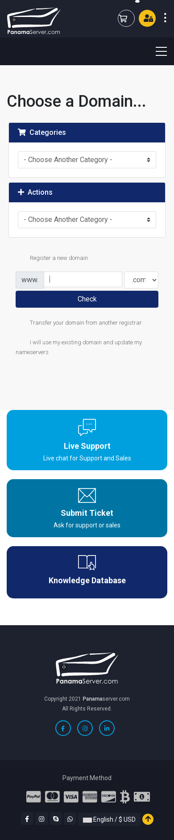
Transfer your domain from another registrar (79, 323)
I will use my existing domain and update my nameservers (79, 346)
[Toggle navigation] (156, 51)
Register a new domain (52, 258)
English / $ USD (109, 819)
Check (87, 299)
